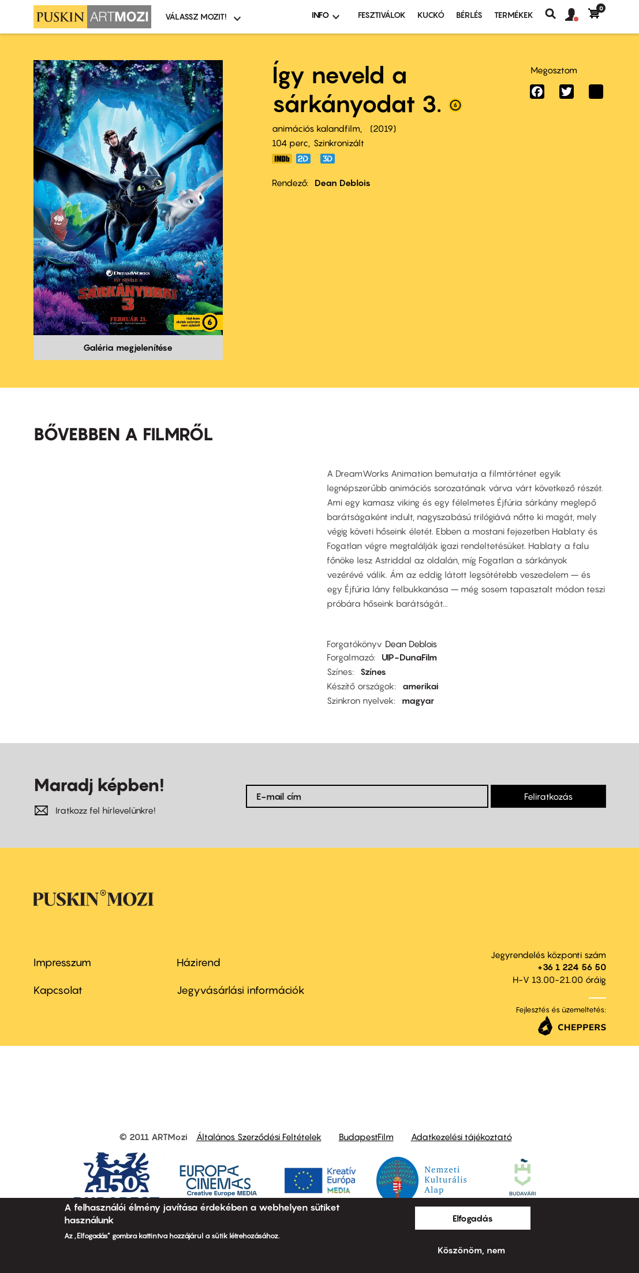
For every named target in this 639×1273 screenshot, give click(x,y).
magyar (418, 700)
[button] (576, 15)
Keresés (555, 14)
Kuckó (430, 15)
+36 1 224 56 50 (571, 967)
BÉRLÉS (469, 15)
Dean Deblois (343, 182)
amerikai (420, 686)
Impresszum (62, 962)
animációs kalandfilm (316, 128)
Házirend (199, 962)
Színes (373, 671)
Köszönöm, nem (471, 1250)
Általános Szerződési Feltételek (259, 1136)
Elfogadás (473, 1218)
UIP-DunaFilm (409, 657)
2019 (383, 128)
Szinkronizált (338, 143)
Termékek (513, 15)
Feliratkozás (548, 796)
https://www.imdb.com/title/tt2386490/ (282, 159)
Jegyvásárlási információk (241, 990)
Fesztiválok (382, 15)
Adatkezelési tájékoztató (461, 1136)
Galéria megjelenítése (128, 347)
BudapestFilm (366, 1136)
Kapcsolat (58, 990)
